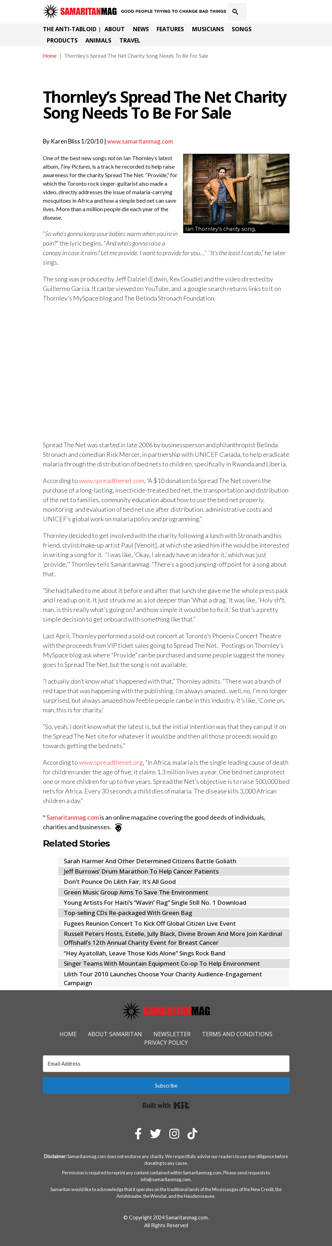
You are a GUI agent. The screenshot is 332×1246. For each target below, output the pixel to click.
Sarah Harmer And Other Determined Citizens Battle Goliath (150, 861)
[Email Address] (166, 1063)
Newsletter (172, 1034)
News (141, 29)
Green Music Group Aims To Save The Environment (136, 892)
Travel (129, 40)
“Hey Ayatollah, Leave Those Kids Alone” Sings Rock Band (144, 953)
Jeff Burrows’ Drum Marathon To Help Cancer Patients (141, 871)
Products (62, 40)
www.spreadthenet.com (111, 480)
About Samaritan (115, 1034)
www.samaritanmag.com (140, 141)
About (115, 29)
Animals (98, 40)
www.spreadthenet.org (111, 762)
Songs (242, 29)
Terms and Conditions (237, 1034)
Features (170, 29)
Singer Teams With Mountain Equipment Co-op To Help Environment (162, 963)
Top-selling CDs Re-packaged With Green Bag (128, 913)
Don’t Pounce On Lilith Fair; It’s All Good (120, 881)
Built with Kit (166, 1105)
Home (50, 55)
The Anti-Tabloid (69, 29)
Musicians (208, 29)
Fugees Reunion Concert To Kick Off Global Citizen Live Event (150, 923)
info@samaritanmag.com (166, 1179)
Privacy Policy (166, 1042)
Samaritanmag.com (72, 817)
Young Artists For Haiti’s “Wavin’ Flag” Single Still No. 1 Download (155, 902)
